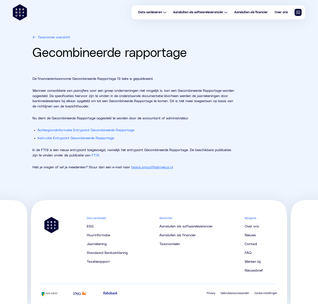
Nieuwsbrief (254, 270)
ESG (90, 226)
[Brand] (20, 12)
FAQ (248, 253)
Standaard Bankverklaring (107, 253)
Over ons (281, 12)
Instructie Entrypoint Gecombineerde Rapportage (76, 138)
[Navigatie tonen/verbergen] (298, 12)
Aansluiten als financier (251, 12)
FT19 (95, 155)
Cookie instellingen (265, 293)
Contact (251, 244)
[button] (298, 12)
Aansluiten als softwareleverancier (200, 12)
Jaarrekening (97, 244)
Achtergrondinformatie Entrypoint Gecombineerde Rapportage (86, 130)
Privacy (211, 293)
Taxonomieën (169, 244)
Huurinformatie (98, 235)
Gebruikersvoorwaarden (235, 293)
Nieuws (250, 235)
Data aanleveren (152, 12)
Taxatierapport (98, 261)
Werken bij (253, 261)
